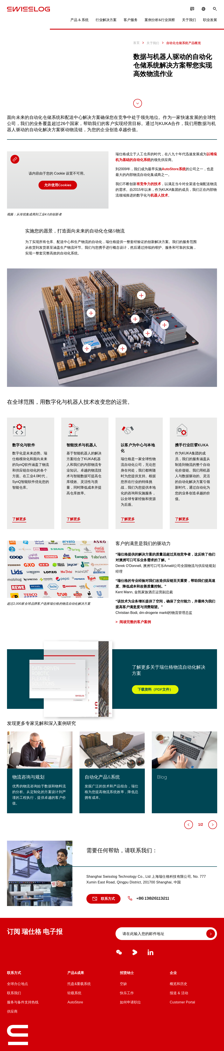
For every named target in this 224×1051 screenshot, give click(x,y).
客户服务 (131, 20)
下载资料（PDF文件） (155, 689)
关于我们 (189, 20)
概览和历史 (178, 984)
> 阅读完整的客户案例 (133, 622)
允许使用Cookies (57, 185)
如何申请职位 (130, 1002)
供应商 (12, 1011)
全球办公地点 (17, 984)
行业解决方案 (106, 20)
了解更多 (19, 519)
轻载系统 (74, 993)
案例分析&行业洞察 (160, 20)
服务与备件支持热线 (22, 1002)
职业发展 (210, 20)
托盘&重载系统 (79, 984)
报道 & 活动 (179, 993)
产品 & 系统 (79, 20)
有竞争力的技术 (148, 184)
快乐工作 (127, 993)
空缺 (123, 984)
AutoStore (75, 1002)
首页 (136, 43)
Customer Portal (182, 1002)
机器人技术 (159, 195)
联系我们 (14, 993)
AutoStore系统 (174, 169)
